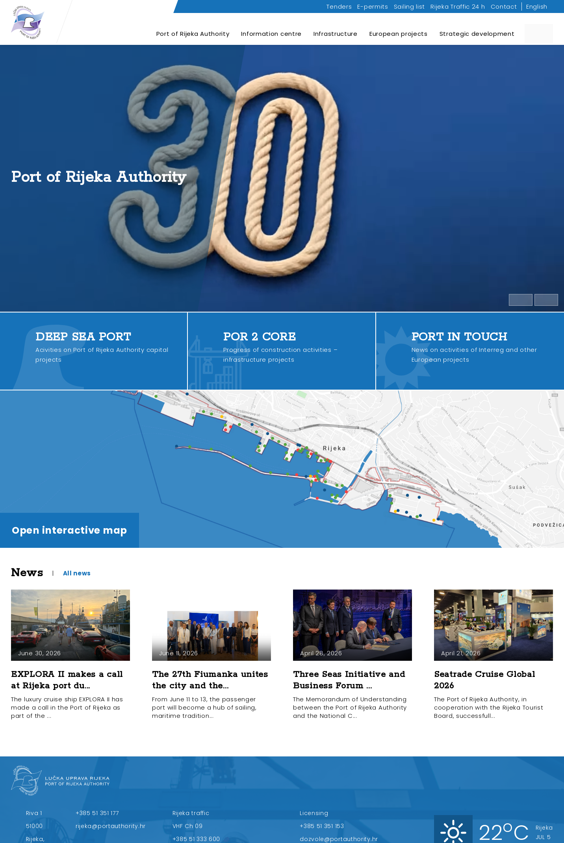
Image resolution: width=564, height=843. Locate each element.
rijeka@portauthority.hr (111, 826)
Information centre (271, 29)
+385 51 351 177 (97, 813)
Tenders (339, 6)
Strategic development (477, 29)
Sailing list (409, 6)
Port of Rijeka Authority (193, 29)
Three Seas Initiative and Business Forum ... (349, 680)
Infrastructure (336, 29)
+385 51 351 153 (322, 826)
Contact (504, 6)
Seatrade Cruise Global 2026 (484, 680)
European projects (398, 29)
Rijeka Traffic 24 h (457, 6)
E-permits (372, 6)
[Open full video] (546, 300)
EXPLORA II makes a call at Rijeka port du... (67, 680)
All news (77, 573)
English (536, 6)
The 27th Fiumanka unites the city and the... (210, 680)
